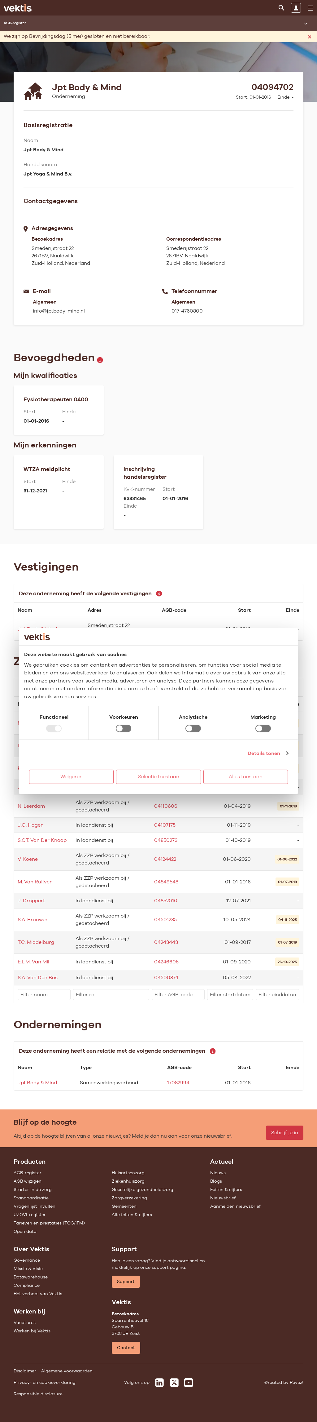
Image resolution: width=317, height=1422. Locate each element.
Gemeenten (124, 1206)
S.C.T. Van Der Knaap (42, 840)
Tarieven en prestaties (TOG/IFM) (49, 1222)
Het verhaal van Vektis (38, 1293)
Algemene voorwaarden (67, 1370)
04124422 (165, 859)
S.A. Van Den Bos (38, 977)
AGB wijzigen (27, 1181)
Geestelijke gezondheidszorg (142, 1189)
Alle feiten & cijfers (132, 1214)
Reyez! (296, 1382)
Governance (27, 1260)
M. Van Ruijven (35, 882)
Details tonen (264, 753)
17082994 (178, 1083)
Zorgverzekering (129, 1197)
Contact (126, 1347)
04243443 (166, 942)
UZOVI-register (30, 1214)
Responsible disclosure (38, 1393)
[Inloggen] (296, 8)
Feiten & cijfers (226, 1189)
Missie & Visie (28, 1268)
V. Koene (28, 859)
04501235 (165, 919)
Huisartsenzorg (128, 1172)
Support (126, 1281)
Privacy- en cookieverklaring (45, 1382)
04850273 (165, 840)
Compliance (27, 1285)
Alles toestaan (246, 777)
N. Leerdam (31, 806)
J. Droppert (31, 901)
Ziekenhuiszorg (128, 1181)
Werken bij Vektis (32, 1330)
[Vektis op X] (174, 1383)
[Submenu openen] (305, 23)
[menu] (310, 8)
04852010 (165, 901)
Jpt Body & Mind (37, 1083)
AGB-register (27, 1172)
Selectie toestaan (158, 777)
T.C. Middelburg (36, 942)
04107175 (165, 825)
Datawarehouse (31, 1276)
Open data (25, 1231)
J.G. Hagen (31, 825)
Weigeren (71, 777)
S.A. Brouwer (33, 919)
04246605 (166, 962)
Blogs (216, 1181)
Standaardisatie (31, 1197)
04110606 (165, 806)
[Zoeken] (281, 7)
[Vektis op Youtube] (188, 1383)
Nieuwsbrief (223, 1197)
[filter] (44, 994)
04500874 (166, 977)
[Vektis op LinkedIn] (159, 1383)
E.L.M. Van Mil (33, 962)
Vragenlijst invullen (34, 1206)
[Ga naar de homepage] (18, 7)
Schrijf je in (284, 1132)
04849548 (166, 882)
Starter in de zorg (33, 1189)
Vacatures (25, 1322)
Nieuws (218, 1172)
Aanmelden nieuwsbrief (235, 1206)
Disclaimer (25, 1370)
